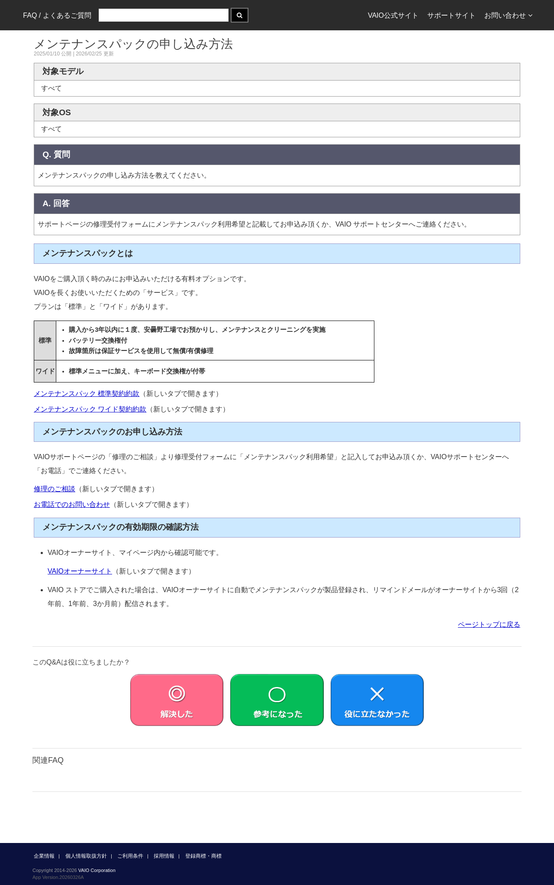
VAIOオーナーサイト (80, 571)
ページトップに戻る (489, 624)
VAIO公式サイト (393, 15)
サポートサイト (451, 15)
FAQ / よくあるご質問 (57, 15)
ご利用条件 (130, 856)
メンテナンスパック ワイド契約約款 (90, 409)
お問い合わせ (508, 15)
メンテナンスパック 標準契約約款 (86, 393)
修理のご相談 (54, 489)
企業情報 (44, 856)
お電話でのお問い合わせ (72, 504)
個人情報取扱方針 (86, 856)
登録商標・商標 (203, 856)
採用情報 (164, 856)
